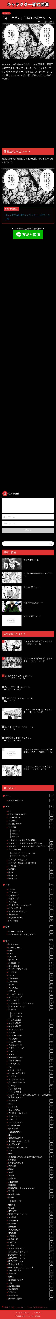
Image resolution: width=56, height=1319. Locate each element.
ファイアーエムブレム (30, 860)
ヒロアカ (30, 1076)
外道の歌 (30, 1178)
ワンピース (30, 1119)
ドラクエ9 (15, 836)
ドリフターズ (30, 1064)
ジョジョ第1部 (17, 1013)
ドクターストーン (30, 1057)
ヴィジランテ (30, 1125)
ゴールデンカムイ (30, 994)
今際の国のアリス (30, 1138)
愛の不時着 (30, 921)
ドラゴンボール (30, 1061)
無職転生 (30, 1233)
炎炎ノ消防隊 (30, 1230)
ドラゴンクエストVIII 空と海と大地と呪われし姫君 (30, 846)
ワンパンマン (30, 1116)
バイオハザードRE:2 (19, 856)
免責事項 (37, 1312)
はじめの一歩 (30, 963)
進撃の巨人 (30, 1273)
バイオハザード (30, 849)
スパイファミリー (30, 1029)
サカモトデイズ (30, 997)
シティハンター (30, 1000)
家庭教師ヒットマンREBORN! (30, 1188)
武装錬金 (30, 1227)
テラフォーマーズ (30, 1048)
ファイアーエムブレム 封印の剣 (30, 863)
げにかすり (30, 959)
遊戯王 (30, 1277)
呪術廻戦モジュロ (30, 1163)
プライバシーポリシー (23, 1312)
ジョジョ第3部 (30, 1020)
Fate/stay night (30, 947)
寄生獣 (30, 1191)
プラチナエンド (30, 1092)
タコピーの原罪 (30, 1035)
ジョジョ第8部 (30, 1026)
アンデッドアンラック (30, 969)
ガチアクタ (30, 981)
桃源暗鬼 (30, 1223)
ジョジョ (30, 1009)
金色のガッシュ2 (30, 1280)
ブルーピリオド (30, 1089)
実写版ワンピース (30, 917)
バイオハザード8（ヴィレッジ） (24, 853)
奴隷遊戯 (30, 1185)
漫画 (29, 941)
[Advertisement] (28, 114)
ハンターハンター (30, 1070)
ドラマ (29, 884)
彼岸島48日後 (17, 1201)
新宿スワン (30, 1211)
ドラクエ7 (15, 834)
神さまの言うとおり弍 (30, 1252)
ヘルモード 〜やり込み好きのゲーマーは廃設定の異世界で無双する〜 (30, 1096)
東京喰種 (30, 1217)
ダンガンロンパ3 (30, 800)
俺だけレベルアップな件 (30, 1141)
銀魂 (30, 1283)
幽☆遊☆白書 (30, 1194)
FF (30, 811)
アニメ (29, 795)
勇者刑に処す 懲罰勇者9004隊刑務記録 (30, 1157)
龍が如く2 (30, 875)
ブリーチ (30, 1086)
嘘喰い (30, 1169)
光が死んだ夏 (30, 1144)
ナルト (30, 1067)
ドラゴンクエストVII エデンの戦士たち (30, 843)
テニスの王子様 (30, 1045)
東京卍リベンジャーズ (30, 1214)
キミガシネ (30, 821)
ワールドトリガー (30, 1122)
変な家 (30, 1175)
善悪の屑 (30, 1166)
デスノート (30, 1051)
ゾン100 (30, 1032)
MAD (30, 950)
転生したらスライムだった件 (30, 1267)
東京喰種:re (30, 1220)
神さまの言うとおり (30, 1248)
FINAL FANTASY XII (30, 814)
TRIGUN (30, 956)
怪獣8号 (30, 1205)
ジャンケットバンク (30, 1006)
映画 (29, 926)
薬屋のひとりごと (30, 1264)
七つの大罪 (30, 1128)
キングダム (6, 13)
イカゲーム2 (30, 896)
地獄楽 (30, 1172)
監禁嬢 (30, 1245)
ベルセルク (30, 1100)
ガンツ (30, 984)
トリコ (30, 1054)
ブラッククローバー (30, 1082)
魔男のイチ (30, 1295)
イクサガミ (30, 902)
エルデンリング (30, 817)
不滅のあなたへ (30, 1132)
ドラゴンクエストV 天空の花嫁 (30, 840)
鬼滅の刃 (30, 1292)
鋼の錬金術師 (30, 1286)
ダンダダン (30, 1039)
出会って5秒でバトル (30, 1147)
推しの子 (30, 1208)
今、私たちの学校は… (30, 911)
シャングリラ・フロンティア (30, 1003)
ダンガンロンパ (30, 824)
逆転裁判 (30, 869)
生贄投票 (30, 1236)
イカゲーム (30, 892)
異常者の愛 (30, 1239)
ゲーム (29, 806)
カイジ (30, 975)
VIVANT (30, 889)
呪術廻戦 (30, 1160)
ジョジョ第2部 (17, 1016)
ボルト (30, 1103)
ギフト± (30, 991)
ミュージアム (30, 1110)
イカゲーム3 (30, 899)
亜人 (30, 1135)
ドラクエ (30, 827)
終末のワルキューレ (30, 1258)
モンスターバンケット (30, 1113)
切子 (30, 1153)
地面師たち (30, 914)
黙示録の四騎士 (30, 1298)
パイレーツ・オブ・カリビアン (30, 934)
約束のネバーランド (30, 1255)
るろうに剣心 (30, 966)
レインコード (30, 866)
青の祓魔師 (30, 1289)
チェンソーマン (30, 1042)
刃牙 (30, 1150)
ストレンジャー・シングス (30, 905)
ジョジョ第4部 (30, 1023)
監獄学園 (30, 1242)
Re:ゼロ (30, 953)
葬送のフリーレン (30, 1261)
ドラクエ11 (16, 831)
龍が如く (30, 872)
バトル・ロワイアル (30, 1073)
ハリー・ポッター (30, 931)
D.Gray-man (30, 944)
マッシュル (30, 1107)
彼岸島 (30, 1197)
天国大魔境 (30, 1182)
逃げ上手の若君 (30, 1270)
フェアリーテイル (30, 1079)
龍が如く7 (30, 878)
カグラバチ (30, 978)
